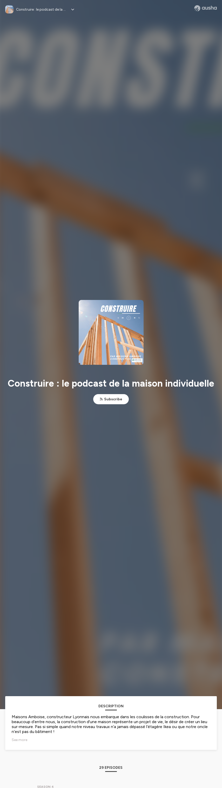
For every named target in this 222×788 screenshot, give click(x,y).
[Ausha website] (205, 8)
